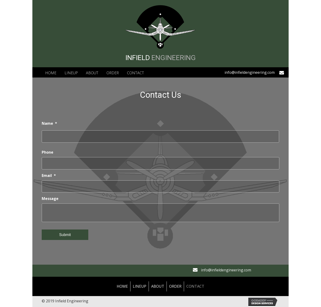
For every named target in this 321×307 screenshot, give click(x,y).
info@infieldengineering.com (250, 72)
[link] (51, 72)
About (157, 286)
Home (122, 286)
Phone (47, 152)
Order (175, 286)
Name (49, 123)
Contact (195, 286)
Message (50, 198)
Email (49, 175)
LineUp (139, 286)
